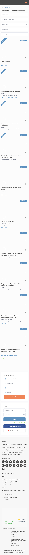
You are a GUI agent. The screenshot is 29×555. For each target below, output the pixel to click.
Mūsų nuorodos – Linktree (8, 473)
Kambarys (10, 319)
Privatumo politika (19, 552)
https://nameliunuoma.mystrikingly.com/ (11, 479)
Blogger (3, 476)
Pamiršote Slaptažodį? (19, 422)
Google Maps (7, 499)
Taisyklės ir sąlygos (8, 552)
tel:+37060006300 (8, 494)
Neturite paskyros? (8, 422)
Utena (12, 534)
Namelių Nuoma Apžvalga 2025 (9, 482)
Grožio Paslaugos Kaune (7, 484)
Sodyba (2, 63)
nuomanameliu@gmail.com (10, 497)
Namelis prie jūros (5, 159)
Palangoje (13, 543)
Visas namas (16, 257)
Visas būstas (13, 159)
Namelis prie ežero (5, 223)
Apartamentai (4, 191)
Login (14, 419)
